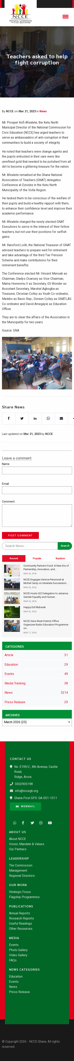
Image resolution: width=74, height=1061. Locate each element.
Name (5, 464)
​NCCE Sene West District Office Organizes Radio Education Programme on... (45, 625)
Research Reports (21, 918)
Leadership (19, 858)
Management (18, 870)
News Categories (24, 969)
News (43, 111)
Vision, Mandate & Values (26, 844)
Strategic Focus (20, 892)
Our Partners (17, 849)
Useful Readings (20, 923)
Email (5, 483)
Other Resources (20, 928)
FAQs (13, 960)
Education (15, 976)
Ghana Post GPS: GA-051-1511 (35, 798)
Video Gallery (18, 955)
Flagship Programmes (24, 897)
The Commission (20, 865)
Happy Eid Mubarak (34, 607)
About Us (17, 831)
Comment (8, 501)
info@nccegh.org (26, 791)
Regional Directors (22, 875)
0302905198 (24, 784)
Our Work (18, 884)
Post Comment (20, 535)
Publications (21, 906)
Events (14, 945)
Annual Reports (19, 913)
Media (14, 937)
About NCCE (17, 839)
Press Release (19, 992)
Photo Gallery (18, 950)
